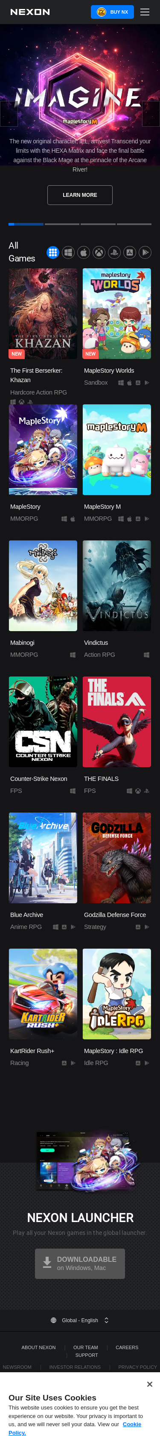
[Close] (149, 1390)
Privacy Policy (138, 1367)
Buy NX (119, 12)
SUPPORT (87, 1355)
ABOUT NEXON (39, 1347)
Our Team (85, 1347)
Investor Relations (75, 1367)
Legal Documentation (86, 1374)
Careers (127, 1347)
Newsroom (17, 1367)
